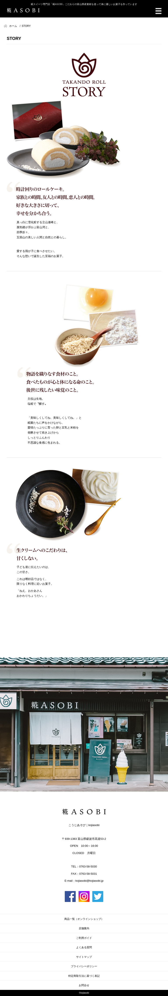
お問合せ (84, 985)
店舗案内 (84, 928)
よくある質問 (84, 947)
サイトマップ (84, 956)
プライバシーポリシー (84, 966)
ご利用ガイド (84, 937)
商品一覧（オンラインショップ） (84, 918)
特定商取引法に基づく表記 (84, 975)
